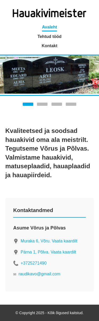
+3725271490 (33, 263)
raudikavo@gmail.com (39, 274)
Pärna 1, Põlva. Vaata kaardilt (48, 252)
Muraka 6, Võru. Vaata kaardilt (49, 241)
